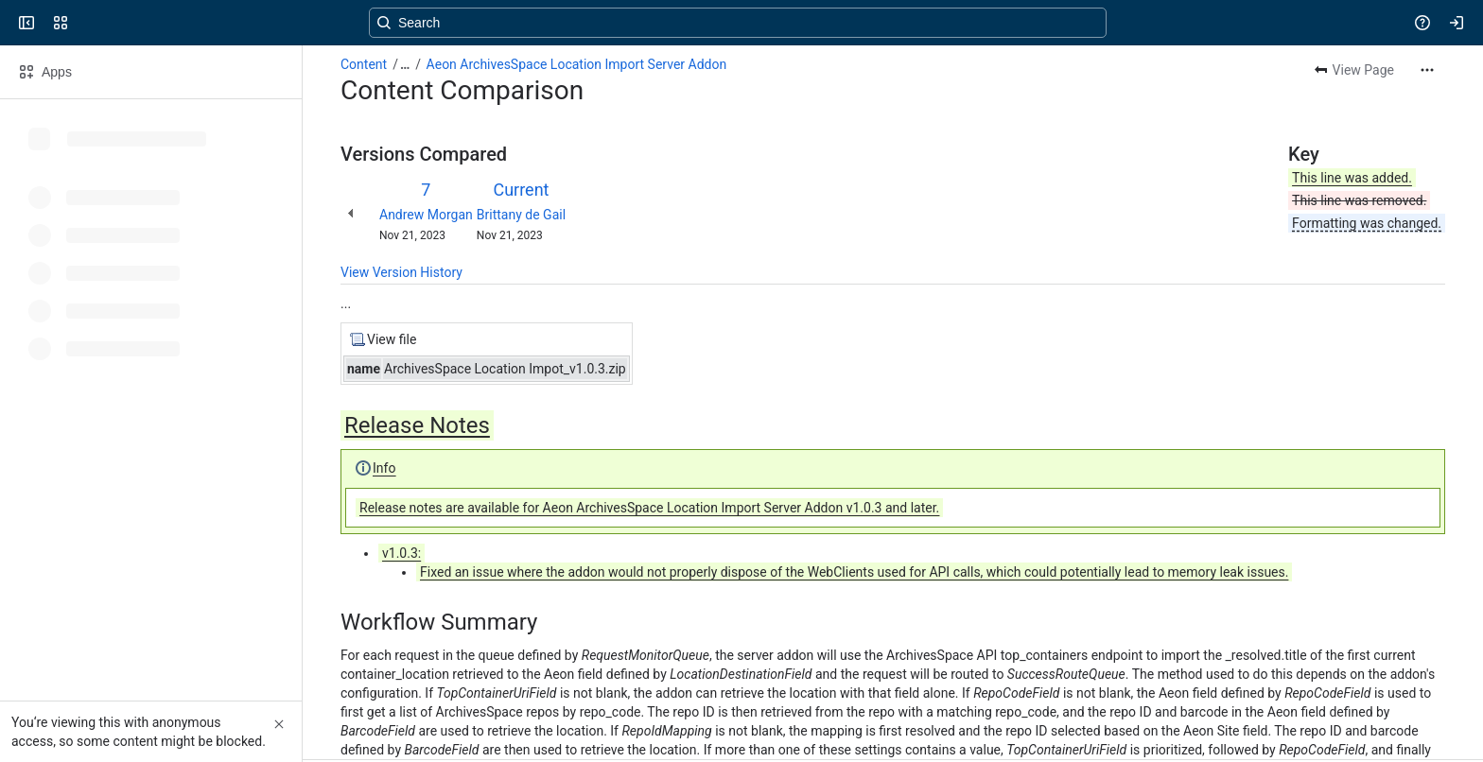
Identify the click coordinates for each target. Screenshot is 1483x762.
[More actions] (1427, 70)
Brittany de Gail (521, 214)
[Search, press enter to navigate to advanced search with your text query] (738, 23)
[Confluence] (87, 23)
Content (363, 64)
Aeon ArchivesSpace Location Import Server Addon (577, 64)
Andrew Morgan (426, 214)
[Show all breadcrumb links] (405, 64)
